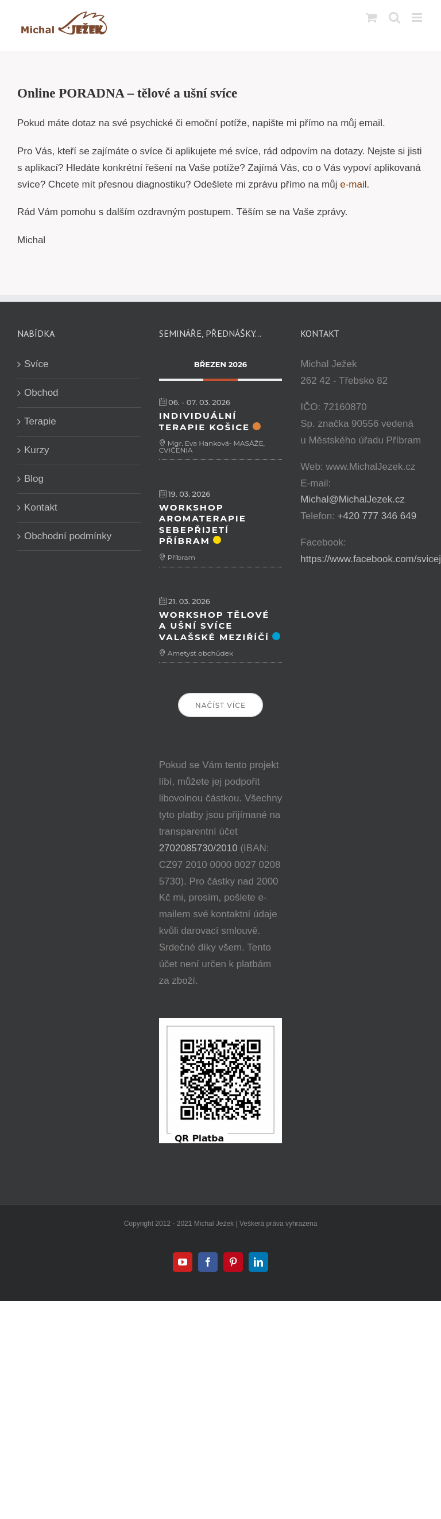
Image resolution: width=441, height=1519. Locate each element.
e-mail (353, 184)
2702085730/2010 (198, 848)
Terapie (40, 421)
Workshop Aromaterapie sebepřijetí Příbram (202, 524)
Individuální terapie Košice (204, 421)
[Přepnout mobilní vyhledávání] (394, 17)
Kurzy (36, 450)
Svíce (36, 364)
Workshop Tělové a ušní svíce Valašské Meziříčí (214, 625)
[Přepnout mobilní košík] (371, 17)
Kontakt (40, 507)
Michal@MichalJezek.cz (352, 499)
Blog (34, 478)
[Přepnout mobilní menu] (418, 17)
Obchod (41, 392)
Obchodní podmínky (67, 536)
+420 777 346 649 (377, 516)
